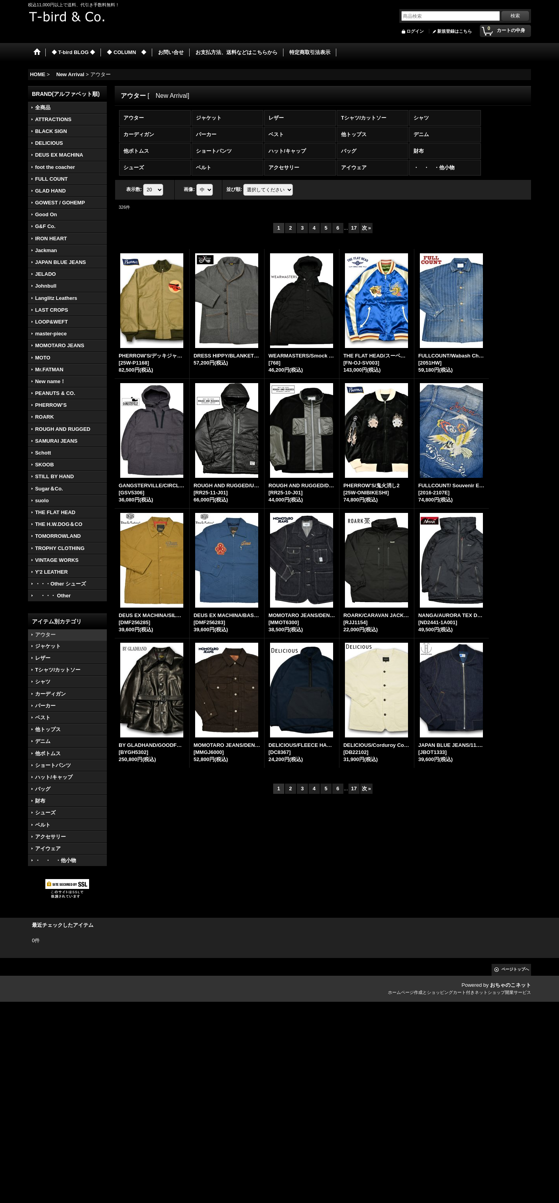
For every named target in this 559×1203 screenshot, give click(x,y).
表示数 (134, 190)
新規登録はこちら (454, 31)
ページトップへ (515, 969)
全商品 (42, 107)
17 (354, 228)
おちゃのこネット (510, 985)
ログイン (415, 31)
